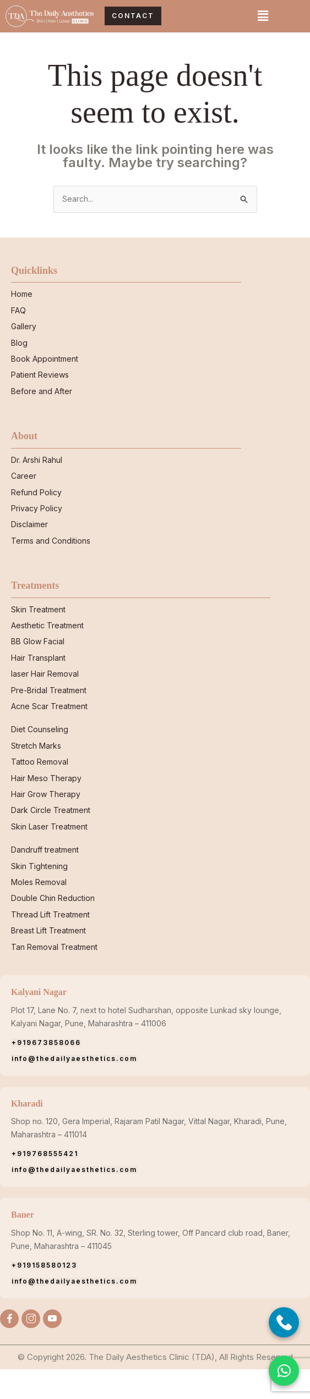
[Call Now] (284, 1322)
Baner (24, 1244)
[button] (262, 16)
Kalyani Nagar (42, 1021)
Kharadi (29, 1132)
